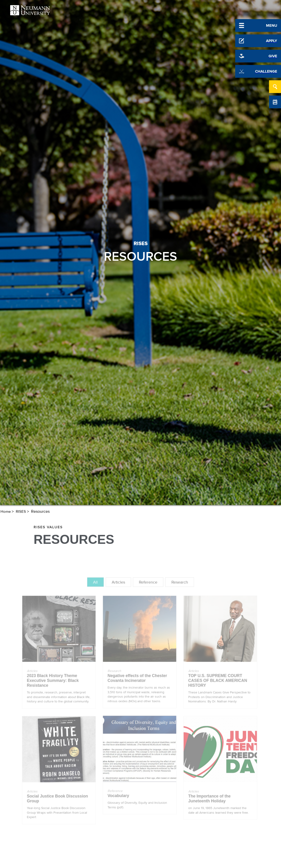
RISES (21, 511)
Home (6, 511)
